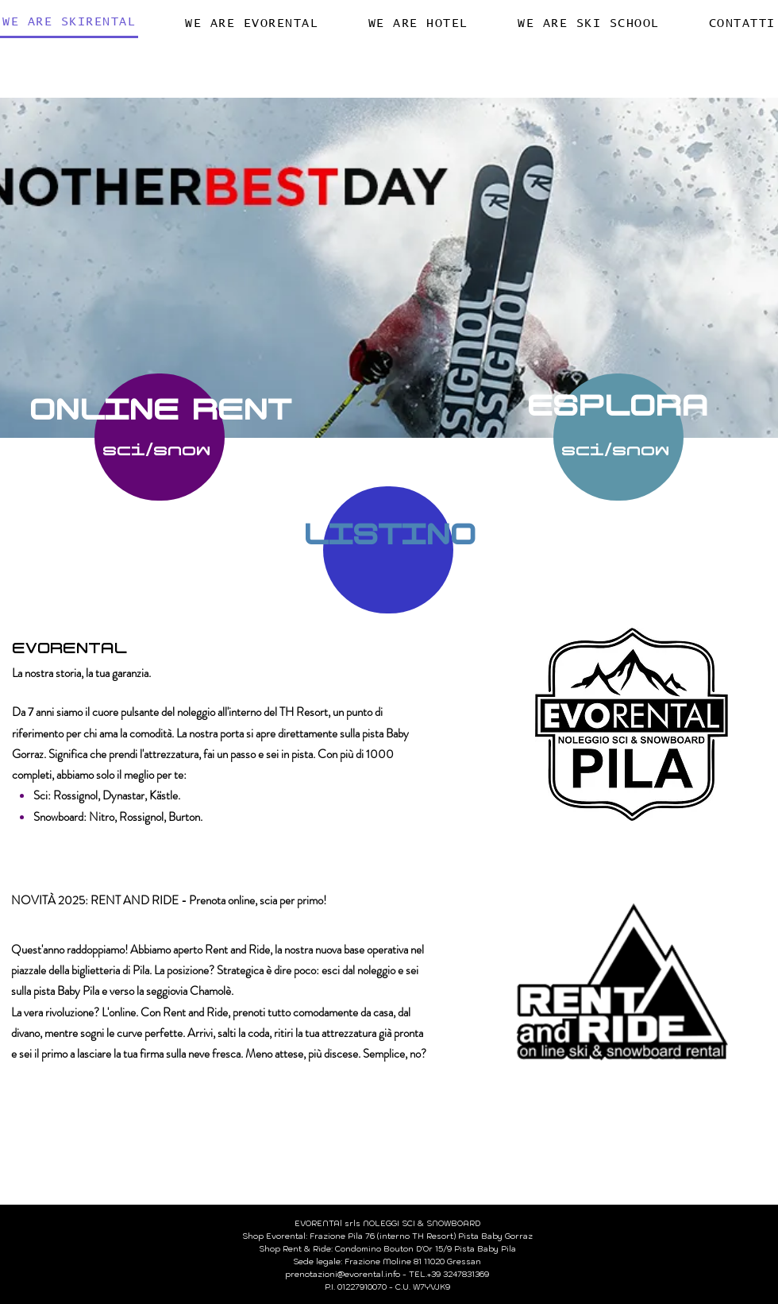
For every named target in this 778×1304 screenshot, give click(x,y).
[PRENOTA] (159, 437)
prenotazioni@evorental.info (342, 1274)
